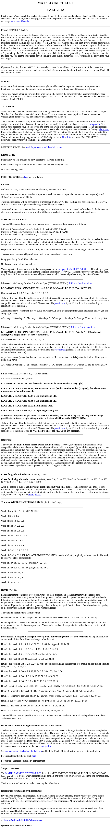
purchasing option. (92, 124)
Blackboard (104, 129)
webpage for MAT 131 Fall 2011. (74, 269)
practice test (60, 303)
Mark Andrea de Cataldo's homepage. (23, 820)
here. (34, 756)
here (26, 177)
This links (66, 137)
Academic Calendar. (20, 21)
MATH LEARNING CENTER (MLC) (23, 773)
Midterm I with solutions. (81, 283)
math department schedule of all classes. (44, 147)
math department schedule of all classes (23, 751)
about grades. (34, 494)
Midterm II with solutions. (83, 327)
